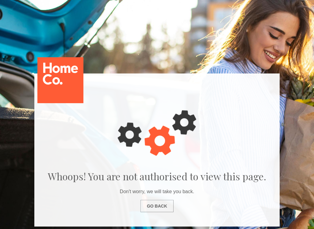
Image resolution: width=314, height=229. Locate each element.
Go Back (157, 206)
